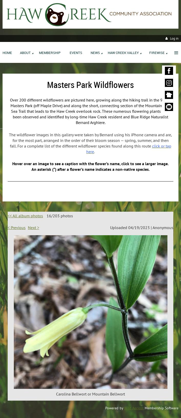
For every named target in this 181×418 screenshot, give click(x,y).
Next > (33, 227)
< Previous (17, 227)
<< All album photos (25, 215)
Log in (174, 38)
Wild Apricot (134, 408)
